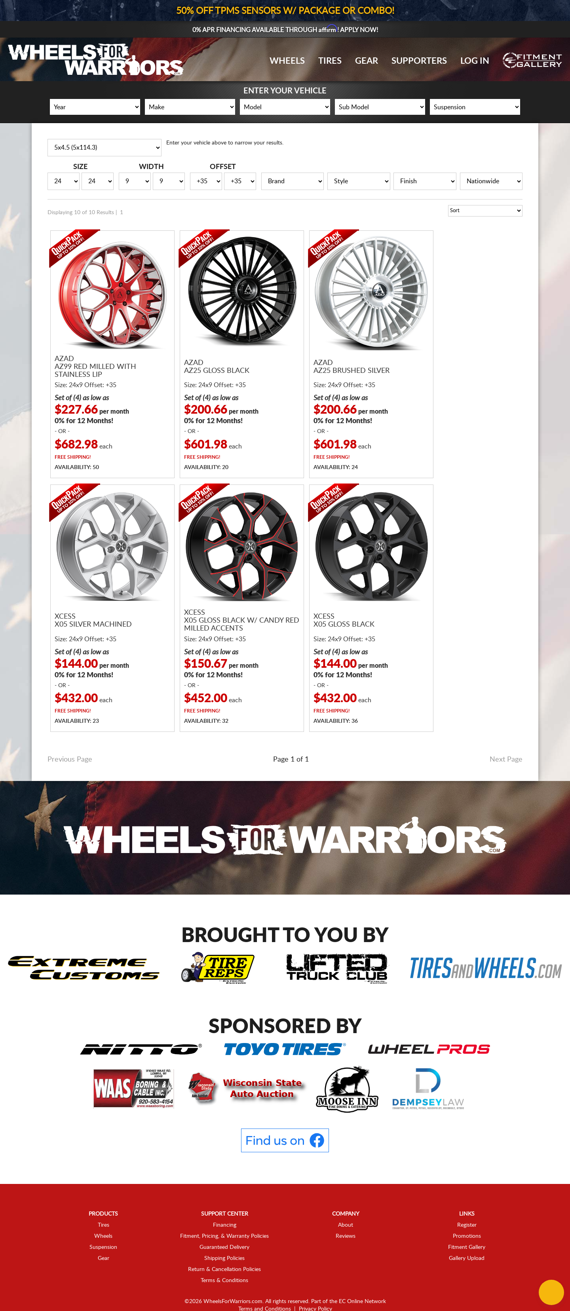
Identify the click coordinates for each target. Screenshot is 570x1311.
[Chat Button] (551, 1292)
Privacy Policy (315, 1289)
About (345, 1205)
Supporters (419, 61)
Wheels (287, 61)
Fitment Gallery (466, 1227)
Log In (474, 61)
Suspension (103, 1227)
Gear (366, 61)
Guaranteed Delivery (224, 1227)
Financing (224, 1205)
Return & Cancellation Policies (224, 1249)
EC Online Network (362, 1281)
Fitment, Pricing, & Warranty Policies (224, 1216)
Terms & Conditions (224, 1260)
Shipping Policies (224, 1238)
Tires (330, 61)
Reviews (345, 1216)
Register (467, 1205)
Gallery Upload (466, 1238)
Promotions (467, 1216)
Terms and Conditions (264, 1289)
